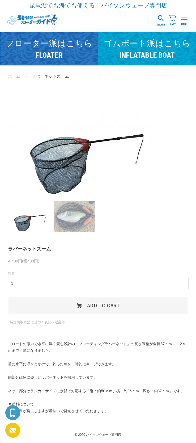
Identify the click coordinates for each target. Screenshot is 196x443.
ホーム (14, 76)
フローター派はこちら (49, 49)
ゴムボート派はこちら (146, 49)
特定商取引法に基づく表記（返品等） (39, 322)
